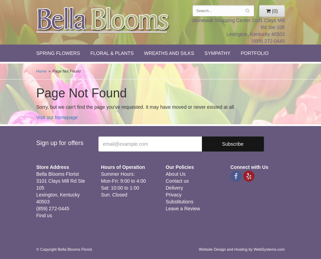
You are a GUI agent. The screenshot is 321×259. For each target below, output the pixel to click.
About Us (176, 174)
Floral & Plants (112, 53)
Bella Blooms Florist (103, 20)
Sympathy (218, 53)
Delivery (174, 188)
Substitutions (179, 201)
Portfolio (255, 53)
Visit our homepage (57, 117)
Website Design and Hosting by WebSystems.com (242, 249)
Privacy (174, 195)
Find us (44, 215)
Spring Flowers (58, 53)
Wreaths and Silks (169, 53)
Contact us (177, 181)
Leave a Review (183, 208)
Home (41, 71)
